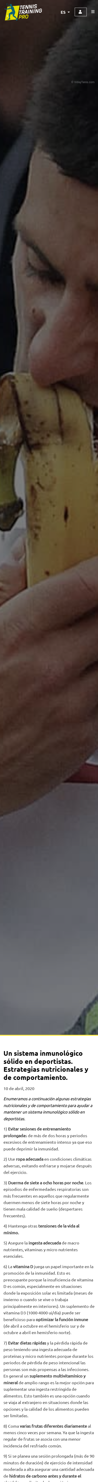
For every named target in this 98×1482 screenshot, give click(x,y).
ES (63, 12)
